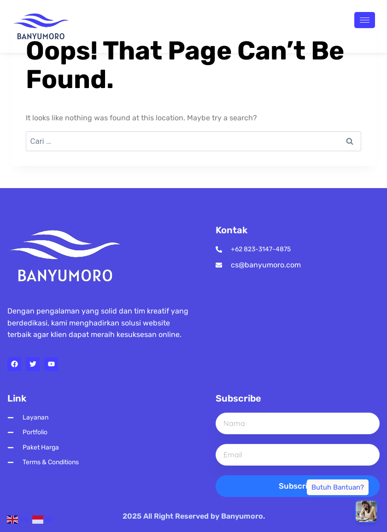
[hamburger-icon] (364, 20)
